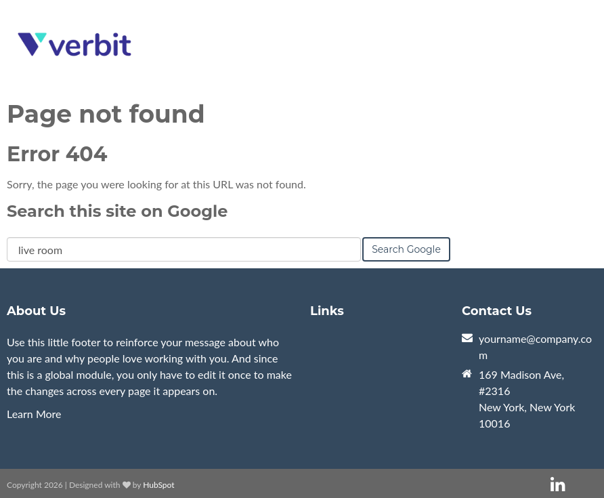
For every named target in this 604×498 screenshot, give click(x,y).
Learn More (34, 413)
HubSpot (158, 485)
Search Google (406, 249)
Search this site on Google (117, 211)
